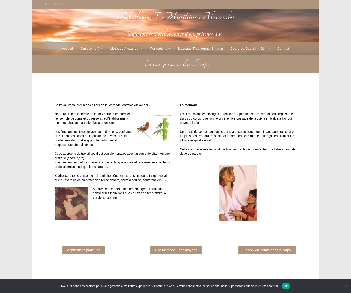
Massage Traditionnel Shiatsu (200, 48)
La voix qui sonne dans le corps (222, 90)
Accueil (67, 48)
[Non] (345, 286)
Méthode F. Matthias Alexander (175, 17)
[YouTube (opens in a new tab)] (308, 4)
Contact (283, 48)
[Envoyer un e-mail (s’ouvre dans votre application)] (311, 4)
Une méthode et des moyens (168, 90)
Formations (160, 48)
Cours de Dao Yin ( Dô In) (250, 48)
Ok (286, 286)
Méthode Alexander (126, 48)
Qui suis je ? (92, 48)
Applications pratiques (122, 90)
